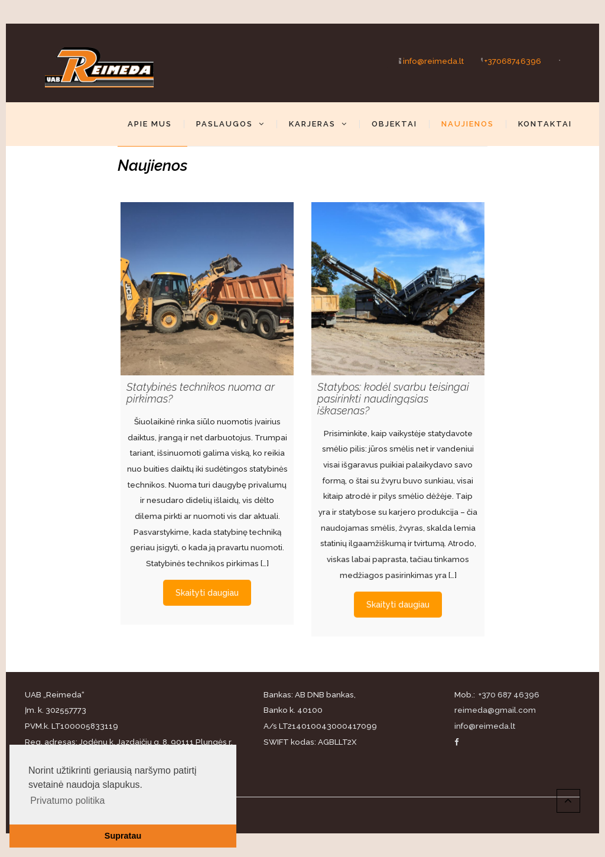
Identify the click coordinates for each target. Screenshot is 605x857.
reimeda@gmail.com (495, 710)
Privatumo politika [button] (67, 801)
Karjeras (318, 124)
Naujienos (467, 124)
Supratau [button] (123, 835)
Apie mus (150, 124)
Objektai (394, 124)
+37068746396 (505, 60)
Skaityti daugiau (207, 586)
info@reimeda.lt (425, 60)
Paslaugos (230, 124)
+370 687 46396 (508, 694)
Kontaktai (545, 124)
